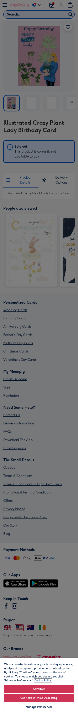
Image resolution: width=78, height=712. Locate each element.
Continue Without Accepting (38, 697)
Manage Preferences (39, 706)
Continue (39, 688)
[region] (39, 685)
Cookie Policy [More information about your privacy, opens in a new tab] (43, 680)
